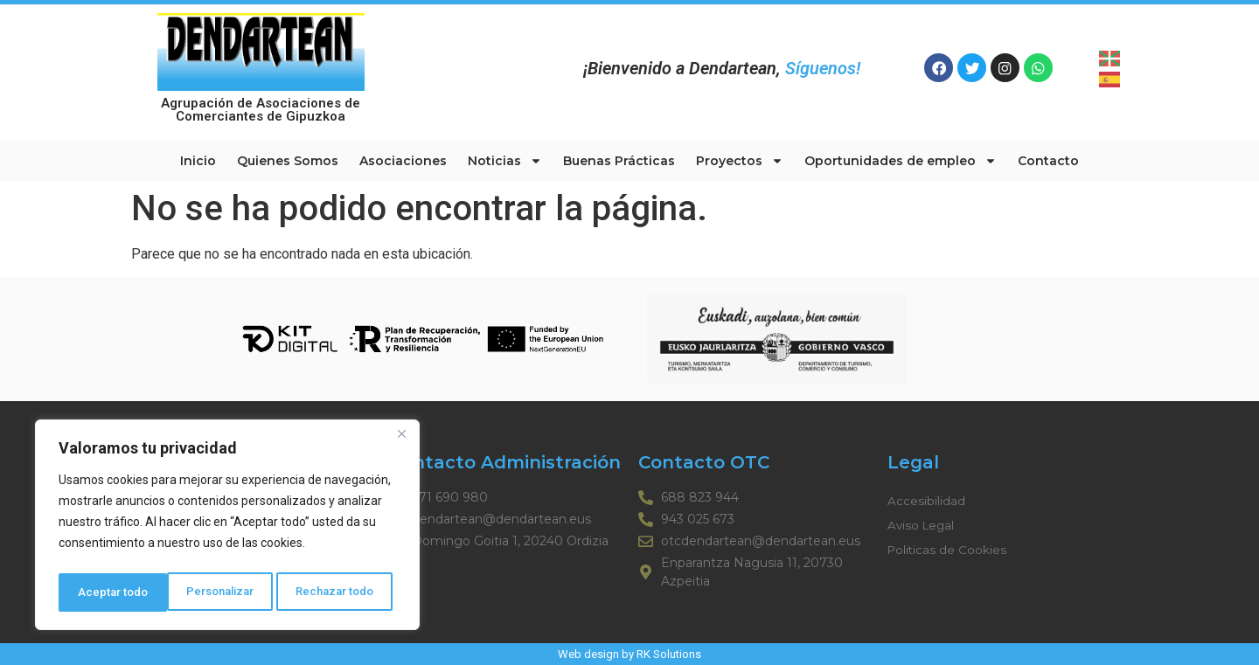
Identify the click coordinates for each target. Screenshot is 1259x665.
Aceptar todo (344, 592)
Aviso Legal (922, 525)
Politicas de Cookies (948, 550)
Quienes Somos (287, 161)
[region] (227, 528)
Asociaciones (403, 161)
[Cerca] (401, 440)
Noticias (505, 161)
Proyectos (739, 161)
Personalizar (111, 592)
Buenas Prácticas (619, 161)
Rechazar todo (227, 592)
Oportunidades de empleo (900, 161)
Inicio (198, 161)
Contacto (1048, 161)
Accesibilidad (926, 501)
